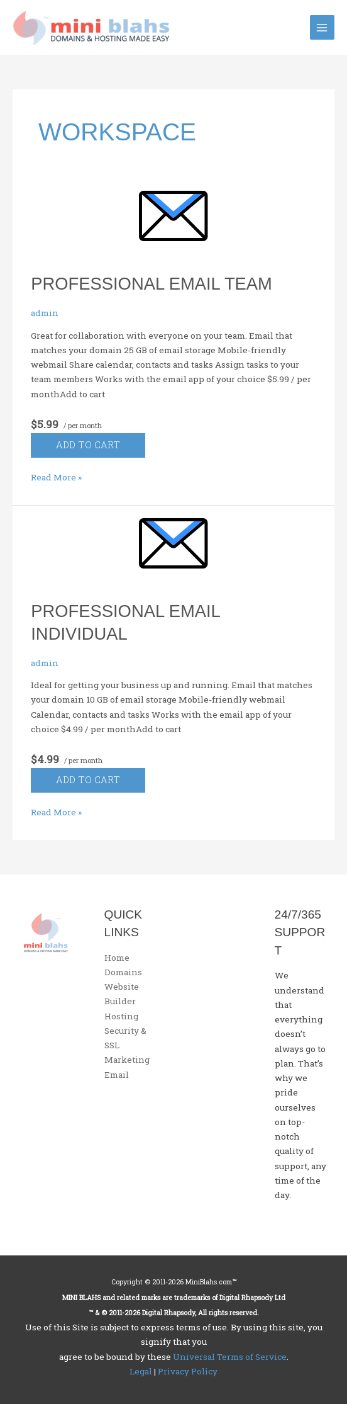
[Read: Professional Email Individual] (173, 552)
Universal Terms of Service (230, 1356)
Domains (123, 972)
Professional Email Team (151, 283)
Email (116, 1074)
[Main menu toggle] (322, 27)
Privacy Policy (188, 1371)
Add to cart (88, 445)
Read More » (56, 477)
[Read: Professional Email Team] (173, 225)
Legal (140, 1371)
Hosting (121, 1016)
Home (116, 957)
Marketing (127, 1059)
